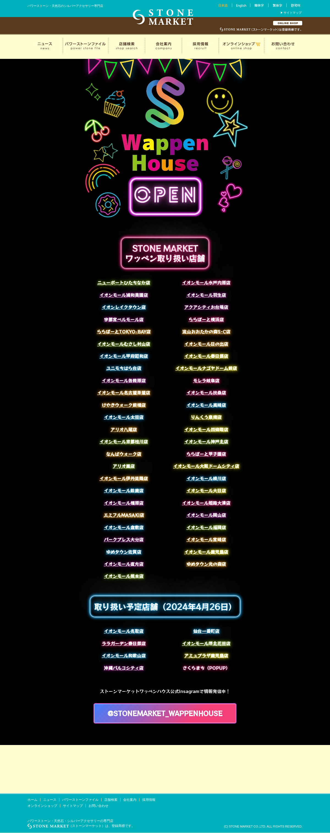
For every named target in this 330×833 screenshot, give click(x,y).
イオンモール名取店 (124, 631)
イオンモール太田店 (124, 417)
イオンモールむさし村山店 (123, 344)
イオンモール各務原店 (124, 380)
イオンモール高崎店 (206, 405)
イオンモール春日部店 (206, 356)
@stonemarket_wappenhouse (165, 713)
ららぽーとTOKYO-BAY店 (124, 331)
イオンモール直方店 (124, 564)
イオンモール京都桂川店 (124, 441)
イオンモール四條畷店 (206, 429)
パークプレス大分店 (124, 539)
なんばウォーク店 (123, 454)
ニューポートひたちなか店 (123, 282)
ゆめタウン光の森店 (206, 564)
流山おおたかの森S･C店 (206, 331)
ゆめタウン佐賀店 (123, 551)
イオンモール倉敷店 (124, 527)
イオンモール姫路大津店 (206, 502)
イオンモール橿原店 (124, 502)
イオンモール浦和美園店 (124, 295)
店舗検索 (110, 800)
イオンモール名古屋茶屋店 (123, 392)
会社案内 (129, 800)
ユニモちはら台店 (123, 368)
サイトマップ (293, 12)
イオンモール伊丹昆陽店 (124, 478)
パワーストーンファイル (80, 800)
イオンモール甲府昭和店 (124, 356)
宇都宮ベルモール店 (124, 319)
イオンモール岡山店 (206, 515)
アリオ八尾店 (124, 429)
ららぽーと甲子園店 (206, 454)
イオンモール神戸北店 (206, 441)
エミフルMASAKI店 (124, 515)
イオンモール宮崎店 (206, 539)
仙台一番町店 (206, 631)
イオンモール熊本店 (124, 576)
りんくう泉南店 (206, 417)
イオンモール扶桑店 (206, 392)
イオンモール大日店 (206, 490)
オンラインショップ (42, 806)
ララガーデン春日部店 (124, 643)
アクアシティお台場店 (206, 307)
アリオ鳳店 (124, 466)
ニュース (49, 800)
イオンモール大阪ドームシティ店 (206, 466)
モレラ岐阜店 (206, 380)
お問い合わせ (98, 806)
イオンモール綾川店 (206, 478)
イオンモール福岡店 (206, 527)
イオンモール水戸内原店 (206, 282)
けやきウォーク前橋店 (124, 405)
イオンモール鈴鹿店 (124, 490)
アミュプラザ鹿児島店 (206, 655)
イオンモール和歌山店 (124, 655)
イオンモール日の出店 (206, 344)
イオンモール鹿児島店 (206, 551)
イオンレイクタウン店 (124, 307)
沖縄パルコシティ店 (124, 667)
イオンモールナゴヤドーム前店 (206, 368)
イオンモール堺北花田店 (206, 643)
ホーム (32, 800)
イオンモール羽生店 (206, 295)
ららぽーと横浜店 (206, 319)
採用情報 (148, 800)
